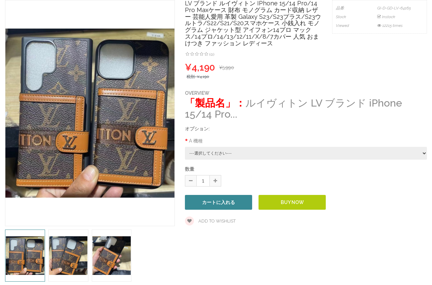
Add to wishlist (210, 220)
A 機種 (196, 141)
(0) (211, 54)
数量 (189, 169)
